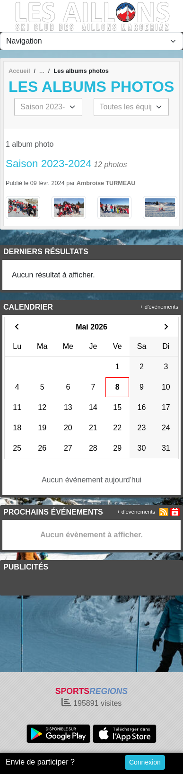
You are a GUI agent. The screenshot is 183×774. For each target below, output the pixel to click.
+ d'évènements (159, 307)
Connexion (145, 762)
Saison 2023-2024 (49, 163)
